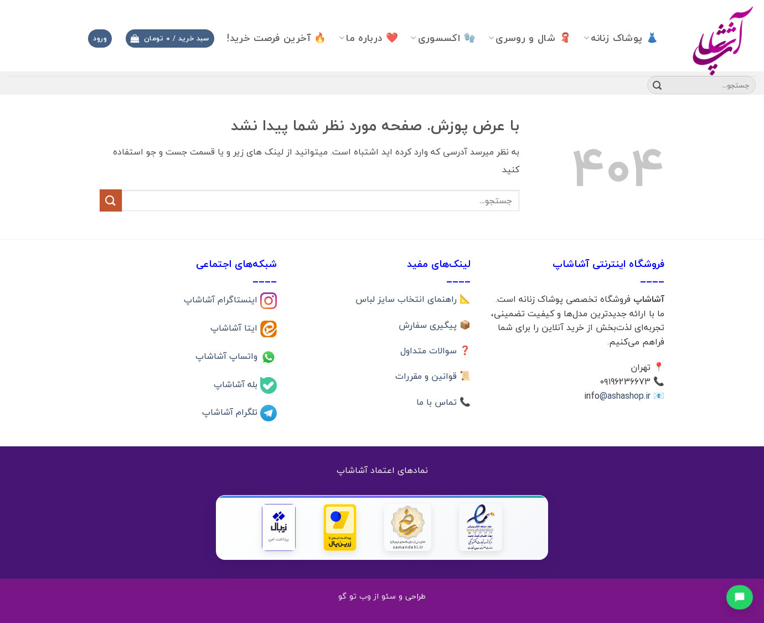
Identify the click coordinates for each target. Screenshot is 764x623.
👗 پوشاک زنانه (621, 38)
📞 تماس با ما (443, 402)
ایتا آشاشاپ (235, 328)
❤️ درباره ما (368, 38)
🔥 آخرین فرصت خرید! (276, 38)
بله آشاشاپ (237, 384)
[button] (170, 38)
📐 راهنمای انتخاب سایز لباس (413, 299)
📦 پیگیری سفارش (435, 325)
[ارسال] (657, 85)
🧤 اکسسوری (443, 38)
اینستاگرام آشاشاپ (222, 299)
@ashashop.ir (625, 396)
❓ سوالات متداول (435, 350)
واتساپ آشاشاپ (227, 355)
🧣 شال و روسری (529, 38)
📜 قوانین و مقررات (433, 376)
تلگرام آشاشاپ (231, 412)
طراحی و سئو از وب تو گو (382, 596)
